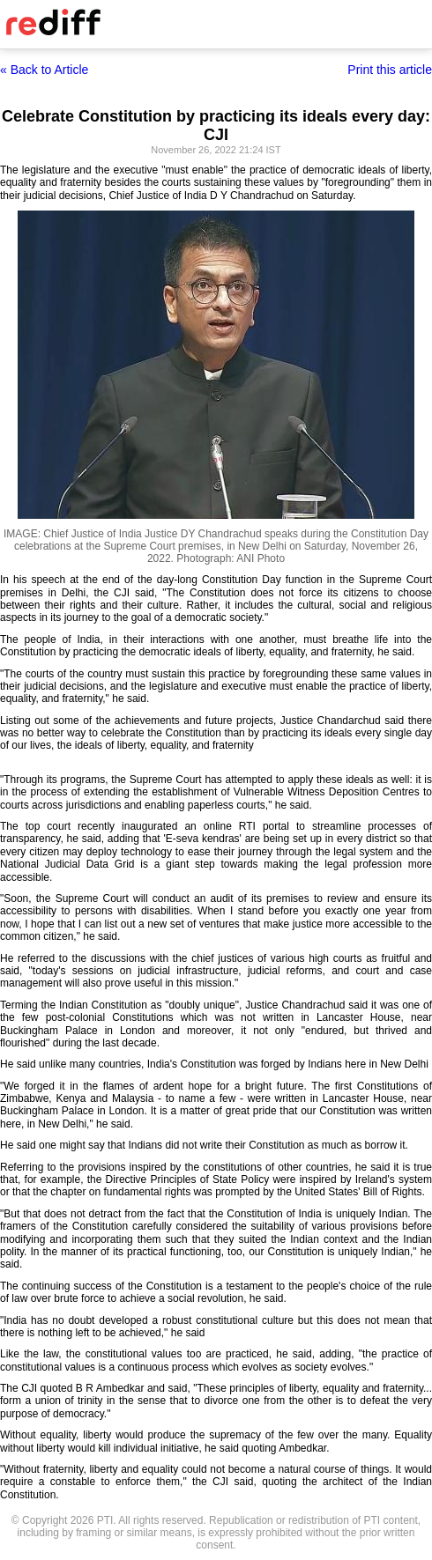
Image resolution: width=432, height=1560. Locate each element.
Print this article (389, 70)
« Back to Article (44, 70)
